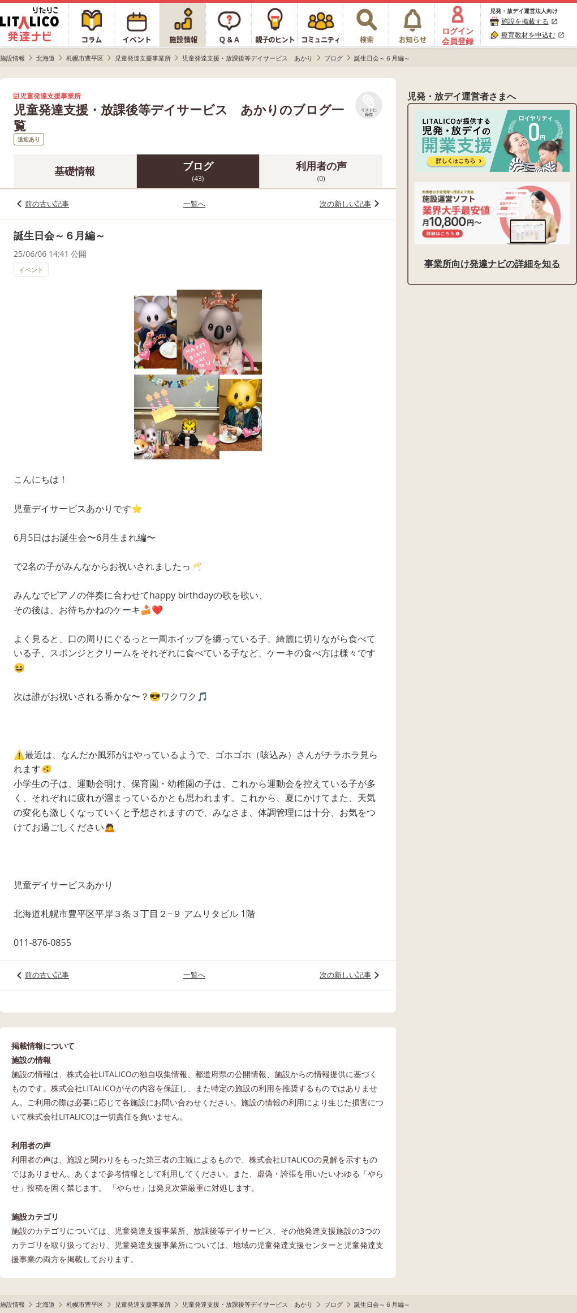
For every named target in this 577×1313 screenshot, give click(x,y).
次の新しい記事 (345, 204)
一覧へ (194, 204)
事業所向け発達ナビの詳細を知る (492, 263)
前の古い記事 (47, 204)
